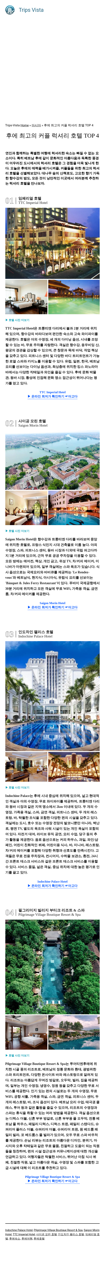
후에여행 (26, 1238)
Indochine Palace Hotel (19, 1230)
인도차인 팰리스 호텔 (71, 1234)
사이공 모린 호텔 (46, 1234)
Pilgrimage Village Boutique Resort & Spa (58, 1230)
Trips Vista (31, 10)
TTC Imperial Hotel (24, 1234)
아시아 (36, 125)
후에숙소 (14, 1238)
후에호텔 (39, 1238)
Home (25, 125)
